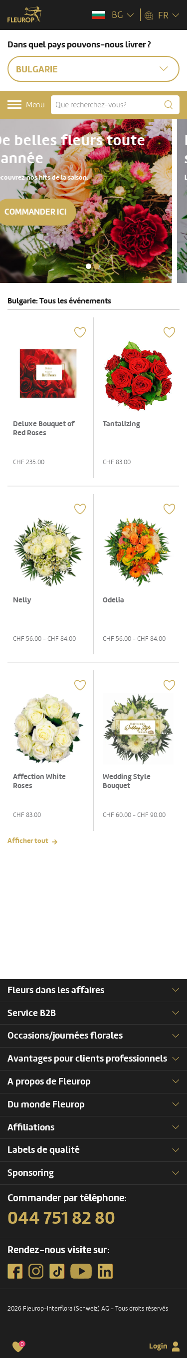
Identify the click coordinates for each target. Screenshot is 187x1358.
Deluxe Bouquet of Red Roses (43, 428)
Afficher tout (27, 840)
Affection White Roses (39, 781)
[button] (88, 266)
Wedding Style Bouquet (127, 781)
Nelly (22, 600)
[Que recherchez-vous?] (115, 104)
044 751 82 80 (61, 1218)
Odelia (113, 600)
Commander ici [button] (50, 212)
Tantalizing (121, 424)
